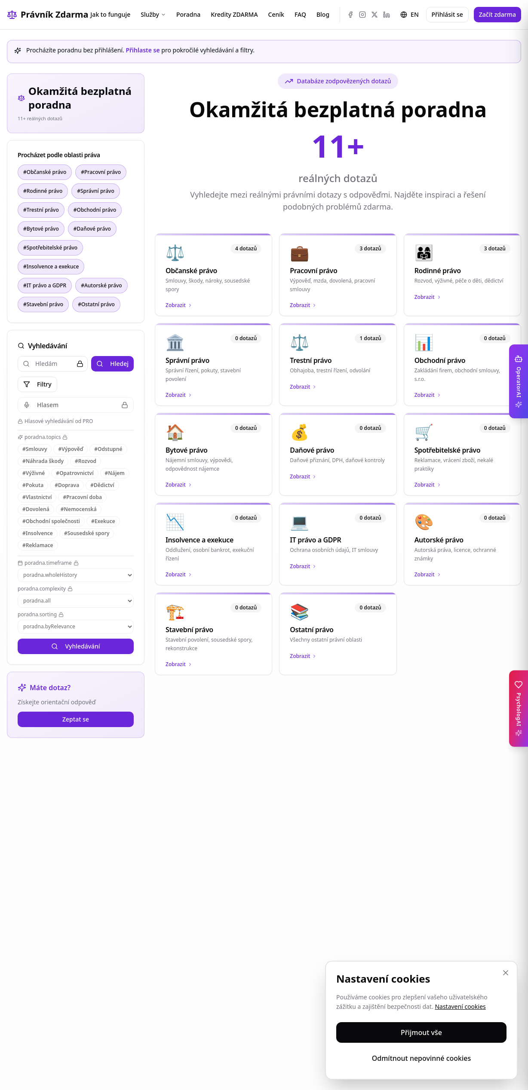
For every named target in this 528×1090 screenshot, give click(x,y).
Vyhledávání (75, 646)
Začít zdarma (497, 14)
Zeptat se (75, 719)
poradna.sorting (41, 614)
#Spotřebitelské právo (50, 247)
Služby (153, 14)
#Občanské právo (44, 172)
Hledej (112, 363)
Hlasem (75, 405)
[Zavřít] (505, 972)
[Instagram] (362, 14)
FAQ (300, 14)
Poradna (188, 14)
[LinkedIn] (386, 14)
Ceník (276, 14)
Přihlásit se (447, 14)
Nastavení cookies (460, 1006)
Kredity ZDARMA (234, 14)
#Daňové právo (92, 228)
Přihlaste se (143, 50)
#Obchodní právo (95, 209)
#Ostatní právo (96, 304)
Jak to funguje (110, 14)
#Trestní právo (41, 209)
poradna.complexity (45, 588)
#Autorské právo (101, 285)
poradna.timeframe (48, 563)
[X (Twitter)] (374, 14)
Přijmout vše (421, 1032)
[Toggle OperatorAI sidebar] (518, 381)
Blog (322, 14)
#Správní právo (95, 191)
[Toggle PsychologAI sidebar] (518, 708)
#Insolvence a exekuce (51, 266)
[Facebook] (350, 14)
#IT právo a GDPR (44, 285)
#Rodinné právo (42, 191)
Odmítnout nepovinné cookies (421, 1058)
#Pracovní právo (101, 172)
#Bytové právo (41, 228)
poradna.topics (43, 437)
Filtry (37, 384)
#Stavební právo (43, 304)
